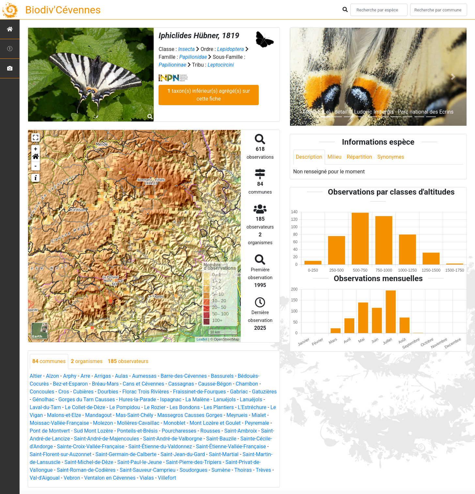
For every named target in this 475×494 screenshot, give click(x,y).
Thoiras (243, 470)
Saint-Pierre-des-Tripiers (194, 462)
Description (309, 157)
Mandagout (98, 415)
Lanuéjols (224, 399)
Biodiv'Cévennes (63, 10)
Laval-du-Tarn (45, 407)
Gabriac (239, 392)
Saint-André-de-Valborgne (172, 439)
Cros (63, 392)
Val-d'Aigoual (45, 478)
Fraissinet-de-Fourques (199, 392)
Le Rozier (155, 407)
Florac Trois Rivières (145, 392)
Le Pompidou (124, 407)
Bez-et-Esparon (70, 384)
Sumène (220, 470)
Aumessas (144, 376)
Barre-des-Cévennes (184, 376)
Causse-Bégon (215, 384)
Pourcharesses (179, 431)
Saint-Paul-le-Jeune (139, 462)
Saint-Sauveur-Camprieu (148, 470)
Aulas (121, 376)
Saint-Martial (223, 454)
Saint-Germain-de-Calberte (125, 454)
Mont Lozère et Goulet (215, 423)
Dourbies (108, 392)
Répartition (359, 157)
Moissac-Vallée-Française (59, 423)
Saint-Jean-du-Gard (183, 454)
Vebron (72, 478)
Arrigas (102, 376)
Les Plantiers (219, 407)
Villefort (167, 478)
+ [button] (36, 149)
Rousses (210, 431)
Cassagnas (181, 384)
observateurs (128, 361)
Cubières (83, 392)
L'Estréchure (252, 407)
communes (49, 361)
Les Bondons (185, 407)
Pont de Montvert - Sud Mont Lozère (71, 431)
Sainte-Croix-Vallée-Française (90, 446)
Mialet (259, 415)
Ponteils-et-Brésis (137, 431)
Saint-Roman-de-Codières (86, 470)
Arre (85, 376)
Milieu (335, 157)
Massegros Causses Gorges (189, 415)
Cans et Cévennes (143, 384)
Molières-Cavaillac (138, 423)
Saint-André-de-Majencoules (106, 439)
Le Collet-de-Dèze (85, 407)
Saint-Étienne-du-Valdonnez (160, 446)
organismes (86, 361)
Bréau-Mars (105, 384)
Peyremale (257, 423)
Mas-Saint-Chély (134, 415)
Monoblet (174, 423)
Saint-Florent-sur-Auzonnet (60, 454)
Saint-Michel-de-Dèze (89, 462)
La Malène (197, 399)
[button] (35, 157)
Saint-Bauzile (221, 439)
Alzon (52, 376)
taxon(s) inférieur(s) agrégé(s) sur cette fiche (208, 95)
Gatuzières (264, 392)
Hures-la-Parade (137, 399)
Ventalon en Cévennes (110, 478)
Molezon (103, 423)
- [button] (36, 166)
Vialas (147, 478)
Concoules (42, 392)
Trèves (263, 470)
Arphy (69, 376)
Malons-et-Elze (64, 415)
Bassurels (222, 376)
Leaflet (201, 339)
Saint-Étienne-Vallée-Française (231, 446)
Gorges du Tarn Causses (86, 399)
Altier (36, 376)
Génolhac (43, 399)
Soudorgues (193, 470)
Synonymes (390, 157)
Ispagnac (170, 399)
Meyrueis (237, 415)
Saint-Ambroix (240, 431)
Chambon (247, 384)
